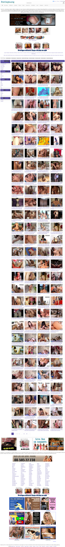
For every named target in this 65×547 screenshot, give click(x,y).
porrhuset (14, 484)
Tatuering (32, 295)
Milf (39, 122)
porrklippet (47, 485)
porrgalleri (22, 476)
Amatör (52, 97)
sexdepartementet (15, 476)
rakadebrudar (31, 464)
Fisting (22, 344)
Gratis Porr (31, 55)
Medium (2, 93)
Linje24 (5, 52)
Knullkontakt (25, 55)
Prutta (16, 344)
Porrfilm (30, 475)
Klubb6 (59, 52)
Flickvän (41, 146)
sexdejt (13, 478)
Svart (35, 72)
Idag (1, 81)
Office (55, 184)
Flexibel (44, 393)
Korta (1, 91)
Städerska (14, 184)
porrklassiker (47, 476)
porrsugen (14, 480)
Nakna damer (53, 55)
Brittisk (47, 183)
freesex (13, 472)
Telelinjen (8, 52)
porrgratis (22, 475)
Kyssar (39, 269)
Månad (2, 85)
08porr (38, 463)
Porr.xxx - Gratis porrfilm (32, 40)
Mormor (31, 344)
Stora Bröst (45, 97)
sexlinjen (38, 469)
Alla (1, 77)
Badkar (29, 195)
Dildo (61, 282)
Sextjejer (52, 52)
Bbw (33, 121)
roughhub (30, 468)
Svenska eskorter (48, 52)
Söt (54, 98)
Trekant (41, 196)
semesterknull (23, 471)
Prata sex (21, 52)
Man (52, 380)
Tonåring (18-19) (60, 159)
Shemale (61, 1)
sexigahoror (47, 463)
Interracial (16, 73)
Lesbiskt (29, 356)
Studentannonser (18, 55)
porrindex (30, 484)
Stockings (47, 158)
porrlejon (13, 469)
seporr (38, 464)
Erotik (28, 55)
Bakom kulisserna (33, 158)
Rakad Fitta (35, 55)
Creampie (42, 73)
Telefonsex (15, 52)
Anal (14, 72)
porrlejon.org (13, 546)
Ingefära (33, 134)
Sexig (46, 468)
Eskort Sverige (43, 52)
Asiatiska (52, 109)
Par (55, 110)
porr (46, 479)
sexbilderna (23, 463)
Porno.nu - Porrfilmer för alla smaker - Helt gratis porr (32, 39)
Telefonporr (33, 52)
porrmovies (47, 475)
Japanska (18, 85)
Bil (19, 158)
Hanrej (46, 109)
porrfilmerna (23, 478)
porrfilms (22, 477)
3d (12, 72)
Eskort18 (61, 52)
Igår (1, 82)
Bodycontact (33, 53)
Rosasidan (56, 52)
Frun (21, 85)
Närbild (26, 159)
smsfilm (22, 464)
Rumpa (22, 72)
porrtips (30, 471)
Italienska (52, 159)
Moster (54, 220)
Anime (17, 72)
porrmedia (47, 478)
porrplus (38, 483)
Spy (58, 393)
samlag (30, 469)
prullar (30, 463)
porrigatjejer (23, 483)
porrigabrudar (14, 483)
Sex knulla (39, 470)
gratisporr (14, 463)
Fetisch (56, 98)
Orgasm (56, 221)
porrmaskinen (47, 480)
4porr (22, 468)
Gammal (20, 73)
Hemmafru (17, 270)
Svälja (45, 344)
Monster (33, 356)
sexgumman (47, 471)
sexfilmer (13, 475)
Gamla (45, 110)
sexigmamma (39, 472)
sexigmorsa (39, 471)
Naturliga (42, 110)
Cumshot (58, 73)
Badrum (32, 195)
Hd (35, 318)
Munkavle (48, 393)
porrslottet (31, 485)
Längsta (2, 69)
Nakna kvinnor (12, 55)
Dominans (33, 355)
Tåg (35, 295)
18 (51, 257)
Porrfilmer (42, 55)
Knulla (45, 55)
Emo (19, 122)
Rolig (27, 306)
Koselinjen (25, 52)
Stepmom (33, 393)
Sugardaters (48, 55)
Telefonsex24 (29, 52)
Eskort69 (8, 55)
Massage (33, 109)
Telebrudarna (12, 52)
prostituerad (23, 469)
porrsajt (13, 479)
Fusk (33, 269)
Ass (19, 72)
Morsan (41, 122)
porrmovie (47, 477)
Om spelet (20, 159)
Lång (1, 94)
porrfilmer (22, 480)
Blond (22, 97)
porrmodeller (14, 471)
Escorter (22, 55)
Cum (13, 73)
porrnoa (38, 475)
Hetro (55, 1)
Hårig (57, 356)
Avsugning (14, 98)
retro (21, 472)
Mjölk (19, 184)
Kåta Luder (5, 55)
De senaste (2, 65)
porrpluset (39, 480)
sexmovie (38, 468)
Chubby (15, 245)
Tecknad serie (57, 171)
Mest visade (2, 66)
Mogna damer (57, 55)
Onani (30, 134)
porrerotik (30, 480)
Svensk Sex (39, 55)
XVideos (2, 101)
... (21, 433)
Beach (39, 294)
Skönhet (41, 97)
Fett (18, 245)
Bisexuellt (31, 97)
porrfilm (13, 464)
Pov (22, 110)
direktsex (13, 468)
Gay (58, 1)
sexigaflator (47, 464)
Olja (28, 110)
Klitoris (28, 294)
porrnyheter (39, 485)
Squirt (28, 295)
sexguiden (47, 472)
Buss (46, 98)
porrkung (46, 483)
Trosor (29, 393)
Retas (59, 245)
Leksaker (45, 122)
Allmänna (39, 380)
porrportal (38, 479)
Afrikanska (53, 368)
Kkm (46, 171)
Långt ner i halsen (17, 122)
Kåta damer (61, 55)
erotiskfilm (22, 470)
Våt (16, 430)
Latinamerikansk (59, 147)
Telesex (19, 52)
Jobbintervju (40, 233)
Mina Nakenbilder (38, 52)
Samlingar (43, 109)
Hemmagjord (18, 110)
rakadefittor (31, 470)
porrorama (39, 484)
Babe (17, 97)
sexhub (46, 469)
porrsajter (38, 476)
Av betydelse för (3, 63)
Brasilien (21, 417)
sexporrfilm (39, 478)
